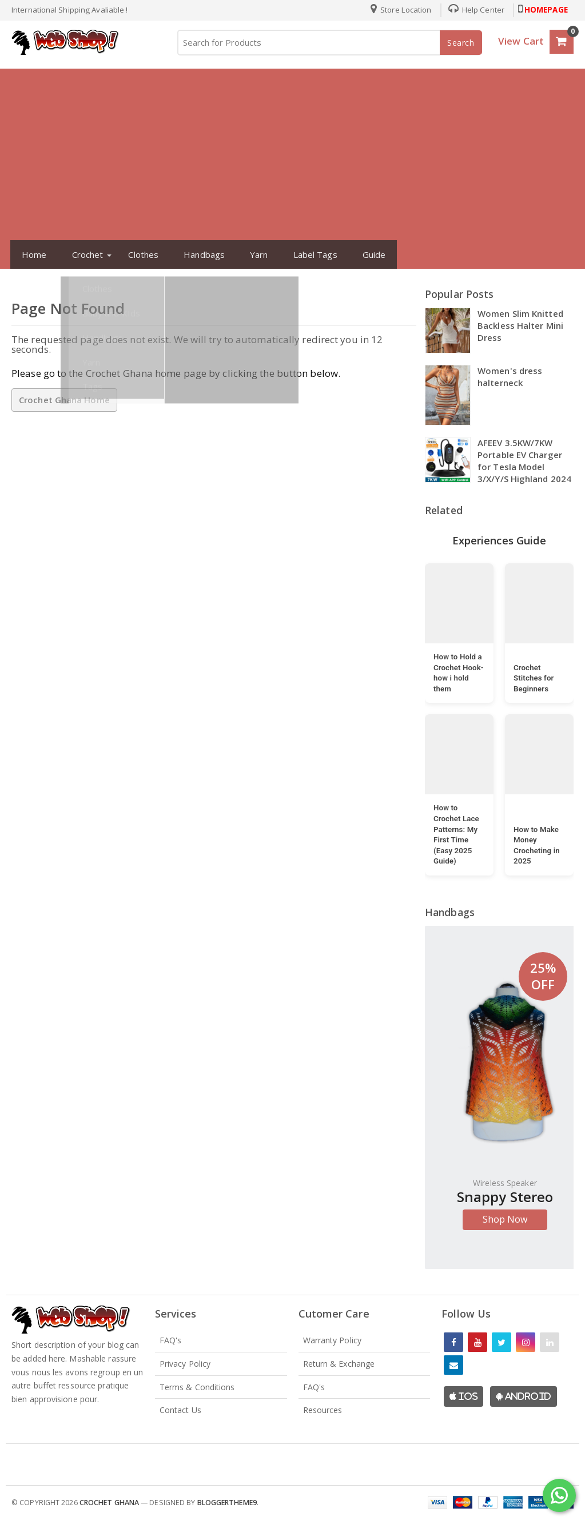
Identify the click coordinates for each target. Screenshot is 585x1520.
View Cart (521, 40)
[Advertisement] (292, 154)
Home (29, 254)
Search (461, 42)
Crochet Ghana (109, 1502)
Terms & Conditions (197, 1387)
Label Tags (311, 254)
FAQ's (171, 1340)
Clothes (139, 254)
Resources (323, 1409)
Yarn (254, 254)
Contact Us (180, 1409)
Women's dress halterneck (509, 376)
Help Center (472, 10)
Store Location (397, 10)
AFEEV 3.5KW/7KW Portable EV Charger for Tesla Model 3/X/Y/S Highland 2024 (524, 460)
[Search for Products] (329, 42)
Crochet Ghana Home (64, 399)
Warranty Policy (332, 1340)
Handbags (199, 254)
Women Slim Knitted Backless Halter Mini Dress (520, 325)
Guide (369, 254)
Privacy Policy (185, 1363)
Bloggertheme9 (227, 1502)
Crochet (83, 254)
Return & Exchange (339, 1363)
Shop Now (505, 1219)
